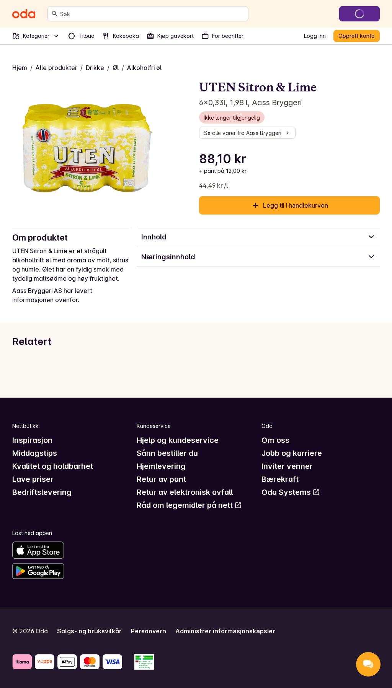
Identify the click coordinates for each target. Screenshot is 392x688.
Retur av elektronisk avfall (185, 492)
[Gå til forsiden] (23, 13)
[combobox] (152, 14)
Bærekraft (280, 479)
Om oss (275, 440)
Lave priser (33, 479)
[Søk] (55, 14)
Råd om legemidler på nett (189, 505)
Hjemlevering (161, 466)
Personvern (148, 631)
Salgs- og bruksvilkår (89, 631)
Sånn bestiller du (167, 453)
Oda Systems (290, 492)
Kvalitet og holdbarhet (52, 466)
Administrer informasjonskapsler (225, 631)
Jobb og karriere (291, 453)
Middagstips (34, 453)
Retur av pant (161, 479)
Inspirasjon (32, 440)
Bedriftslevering (42, 492)
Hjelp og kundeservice (178, 440)
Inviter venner (287, 466)
